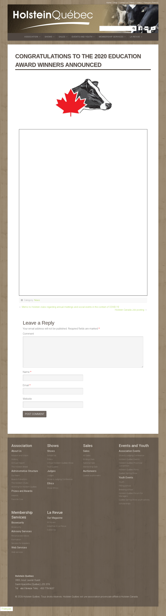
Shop (115, 3)
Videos (139, 3)
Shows (48, 37)
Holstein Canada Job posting (129, 310)
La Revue (135, 37)
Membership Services (111, 37)
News (132, 3)
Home (108, 3)
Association (31, 37)
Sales (62, 37)
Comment (28, 333)
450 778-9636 (26, 588)
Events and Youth (82, 37)
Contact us (123, 3)
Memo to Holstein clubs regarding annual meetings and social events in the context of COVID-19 (70, 307)
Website (27, 398)
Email (27, 385)
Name (27, 371)
